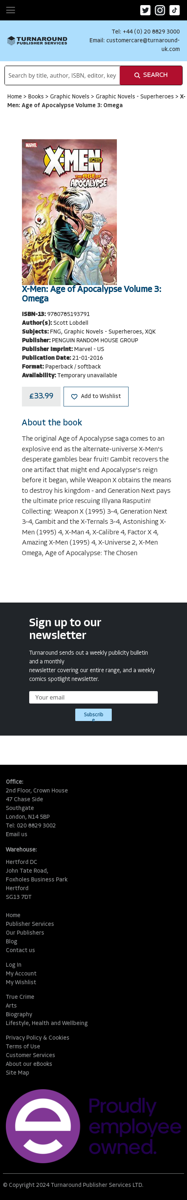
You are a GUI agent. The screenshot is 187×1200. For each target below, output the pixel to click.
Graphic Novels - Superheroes (135, 97)
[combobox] (62, 75)
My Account (21, 974)
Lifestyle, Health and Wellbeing (47, 1023)
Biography (19, 1015)
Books (36, 97)
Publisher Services (30, 924)
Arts (11, 1006)
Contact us (20, 951)
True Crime (20, 997)
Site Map (17, 1073)
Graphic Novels (70, 97)
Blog (11, 942)
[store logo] (37, 40)
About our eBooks (29, 1064)
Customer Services (30, 1056)
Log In (14, 965)
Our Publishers (25, 933)
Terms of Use (23, 1047)
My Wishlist (21, 983)
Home (15, 97)
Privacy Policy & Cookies (37, 1038)
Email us (16, 835)
